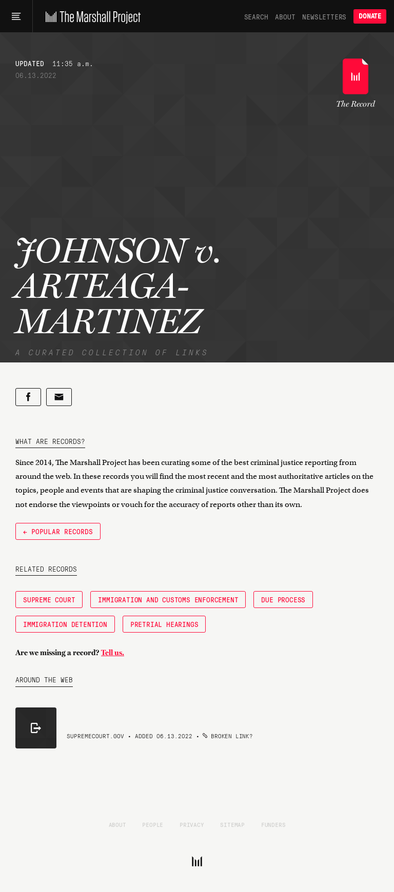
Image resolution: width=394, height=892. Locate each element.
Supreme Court (49, 599)
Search (256, 16)
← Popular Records (58, 531)
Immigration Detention (65, 624)
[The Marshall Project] (90, 16)
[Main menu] (16, 16)
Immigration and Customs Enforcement (168, 599)
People (152, 824)
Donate (370, 16)
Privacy (192, 824)
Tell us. (112, 652)
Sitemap (232, 824)
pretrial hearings (164, 624)
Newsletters (324, 16)
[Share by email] (59, 397)
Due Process (283, 599)
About (285, 16)
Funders (273, 824)
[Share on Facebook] (28, 397)
